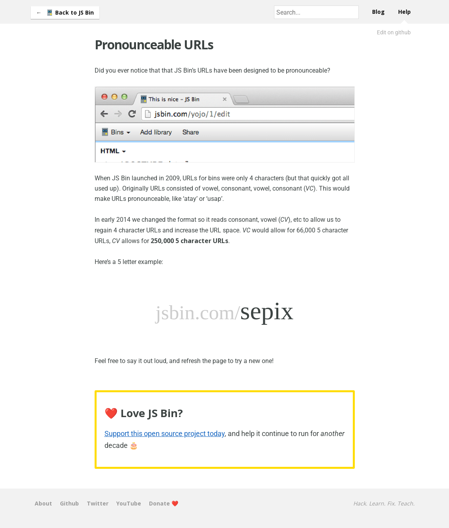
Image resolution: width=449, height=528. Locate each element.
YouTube (128, 503)
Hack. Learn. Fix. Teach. (384, 503)
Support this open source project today (164, 433)
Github (69, 503)
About (43, 503)
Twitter (97, 503)
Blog (378, 11)
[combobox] (316, 12)
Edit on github (394, 32)
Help (404, 11)
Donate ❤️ (163, 503)
